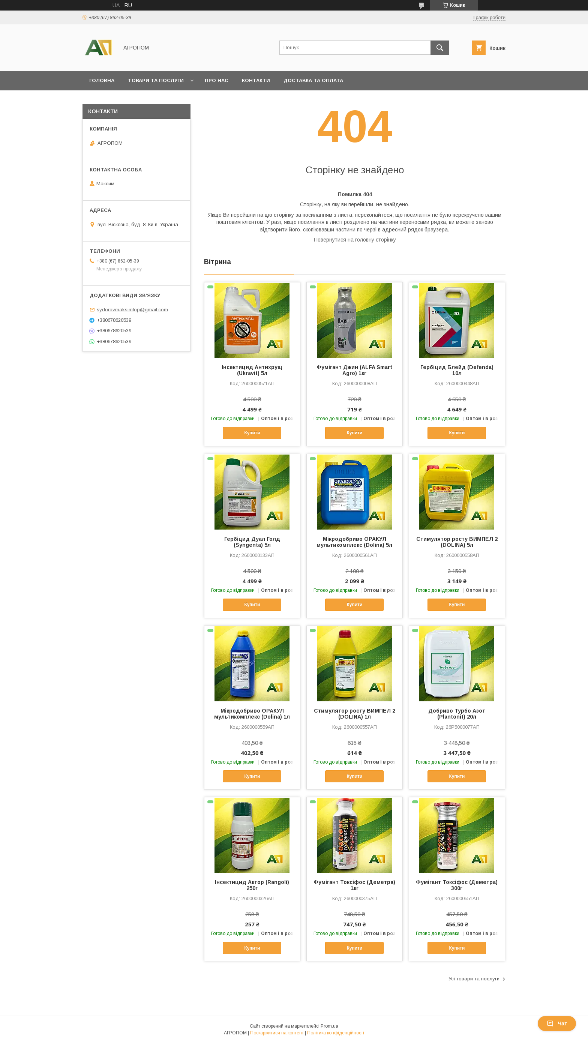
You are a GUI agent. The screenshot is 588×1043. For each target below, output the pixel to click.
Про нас (216, 80)
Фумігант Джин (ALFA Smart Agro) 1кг (354, 370)
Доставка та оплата (313, 80)
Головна (101, 80)
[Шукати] (439, 48)
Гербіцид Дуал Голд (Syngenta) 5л (252, 542)
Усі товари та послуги (474, 978)
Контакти (256, 80)
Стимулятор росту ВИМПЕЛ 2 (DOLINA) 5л (457, 542)
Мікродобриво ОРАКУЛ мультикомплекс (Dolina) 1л (252, 714)
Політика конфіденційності (335, 1032)
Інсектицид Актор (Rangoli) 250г (252, 885)
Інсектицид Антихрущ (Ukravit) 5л (252, 370)
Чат (557, 1023)
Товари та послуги (156, 80)
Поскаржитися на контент (277, 1032)
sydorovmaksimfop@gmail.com (132, 309)
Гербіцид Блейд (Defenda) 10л (457, 370)
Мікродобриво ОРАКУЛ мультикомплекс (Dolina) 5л (354, 542)
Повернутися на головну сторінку (355, 240)
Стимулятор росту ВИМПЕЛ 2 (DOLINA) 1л (354, 714)
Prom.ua (329, 1026)
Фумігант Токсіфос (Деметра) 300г (457, 885)
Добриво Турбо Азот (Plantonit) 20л (456, 714)
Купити (252, 432)
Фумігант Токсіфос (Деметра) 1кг (354, 885)
